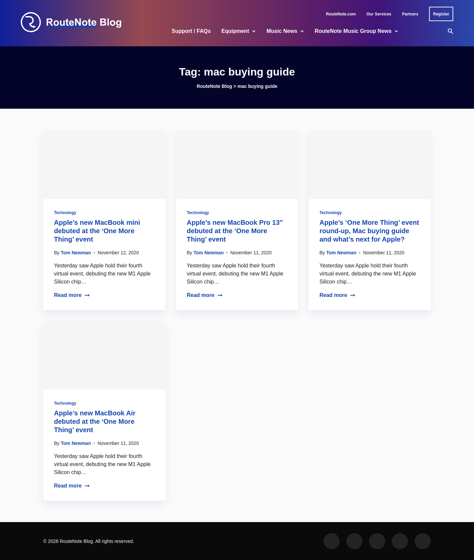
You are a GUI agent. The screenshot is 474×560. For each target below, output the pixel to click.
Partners (410, 14)
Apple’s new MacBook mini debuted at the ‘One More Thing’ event (97, 231)
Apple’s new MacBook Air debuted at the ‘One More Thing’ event (94, 421)
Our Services (378, 14)
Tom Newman (76, 252)
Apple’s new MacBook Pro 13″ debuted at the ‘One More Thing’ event (235, 231)
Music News (281, 31)
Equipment (235, 31)
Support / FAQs (191, 31)
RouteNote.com (341, 14)
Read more (72, 295)
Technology (65, 212)
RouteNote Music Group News (353, 31)
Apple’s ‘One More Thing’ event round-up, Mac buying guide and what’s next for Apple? (369, 231)
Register (441, 14)
